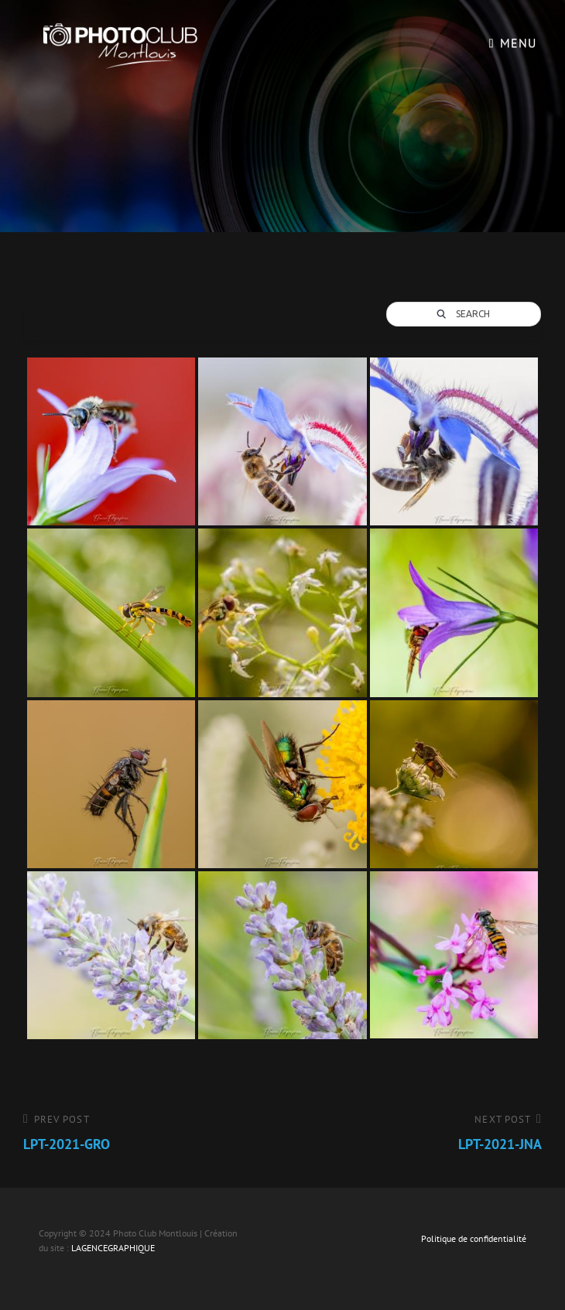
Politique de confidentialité (473, 1238)
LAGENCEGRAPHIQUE (113, 1248)
